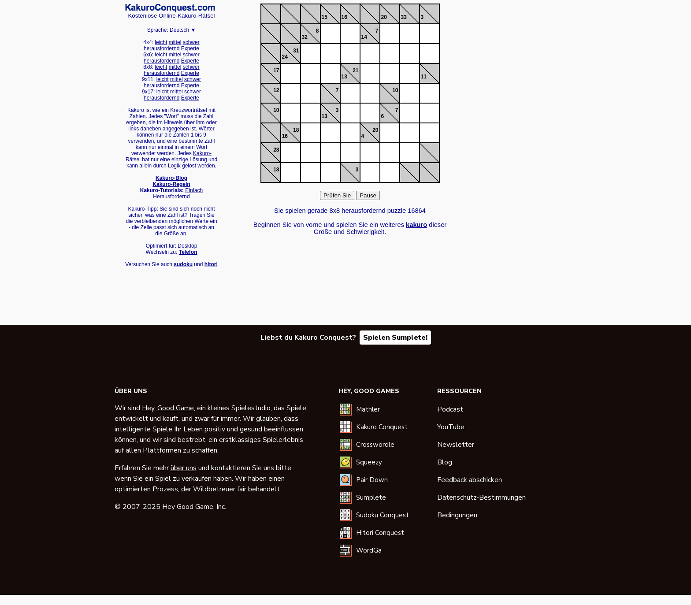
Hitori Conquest (380, 532)
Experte (190, 48)
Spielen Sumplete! (395, 337)
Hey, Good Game (168, 408)
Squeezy (369, 462)
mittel (175, 42)
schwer (191, 42)
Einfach (194, 190)
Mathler (368, 409)
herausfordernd (161, 48)
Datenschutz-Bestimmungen (481, 497)
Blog (444, 462)
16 (344, 17)
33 (404, 17)
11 (424, 77)
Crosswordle (375, 444)
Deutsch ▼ (183, 30)
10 (395, 90)
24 (285, 57)
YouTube (450, 427)
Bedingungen (457, 515)
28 (276, 150)
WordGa (369, 550)
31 (296, 51)
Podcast (450, 409)
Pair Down (372, 479)
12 (276, 90)
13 (344, 77)
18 (296, 130)
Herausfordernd (171, 196)
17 (276, 70)
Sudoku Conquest (382, 515)
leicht (161, 42)
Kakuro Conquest (382, 427)
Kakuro (170, 8)
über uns (184, 468)
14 (364, 37)
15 (324, 17)
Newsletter (455, 444)
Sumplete (371, 497)
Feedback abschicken (469, 480)
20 (384, 17)
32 (305, 37)
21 (355, 70)
